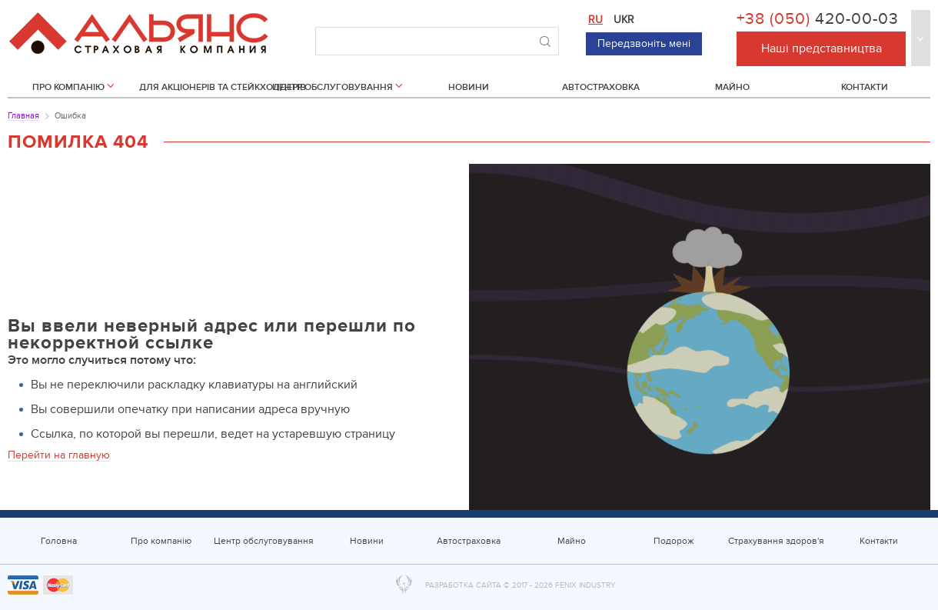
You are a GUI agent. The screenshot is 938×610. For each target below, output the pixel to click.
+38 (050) (818, 19)
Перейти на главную (59, 456)
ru (595, 19)
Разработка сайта (463, 585)
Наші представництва (821, 48)
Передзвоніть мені (643, 43)
